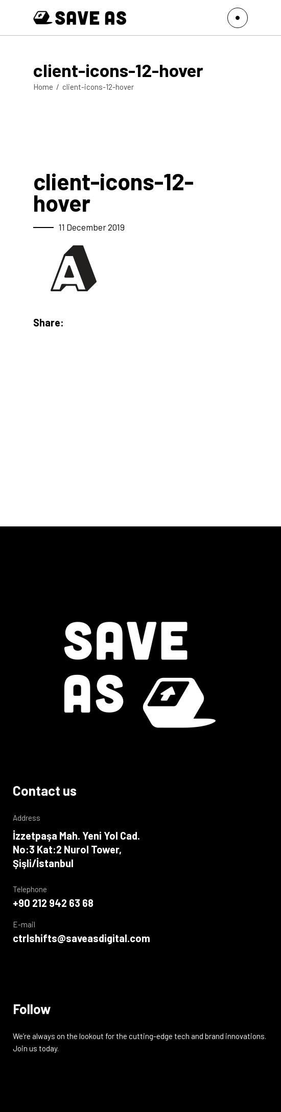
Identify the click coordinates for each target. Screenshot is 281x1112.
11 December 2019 (92, 227)
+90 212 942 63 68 (53, 903)
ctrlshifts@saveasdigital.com (81, 938)
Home (43, 86)
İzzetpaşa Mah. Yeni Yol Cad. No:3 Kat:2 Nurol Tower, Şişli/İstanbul (76, 849)
